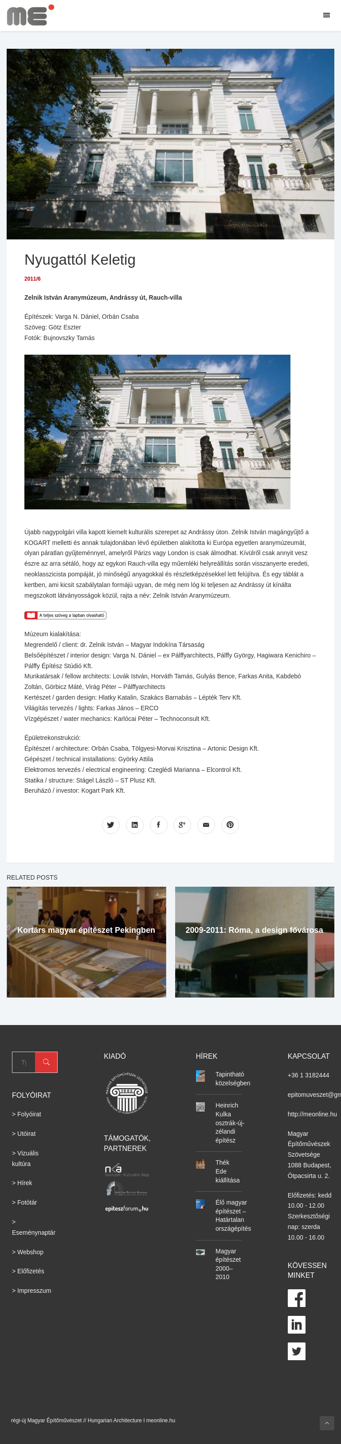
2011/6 (32, 279)
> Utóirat (23, 1133)
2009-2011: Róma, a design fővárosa (254, 929)
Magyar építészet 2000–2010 (228, 1263)
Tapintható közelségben (233, 1079)
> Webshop (27, 1251)
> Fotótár (24, 1202)
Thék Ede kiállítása (227, 1171)
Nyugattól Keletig (83, 259)
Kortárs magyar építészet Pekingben (86, 929)
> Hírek (22, 1182)
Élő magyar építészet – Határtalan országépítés (233, 1215)
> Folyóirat (26, 1114)
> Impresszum (31, 1290)
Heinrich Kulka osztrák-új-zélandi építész (230, 1122)
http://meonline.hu (312, 1113)
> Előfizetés (28, 1271)
